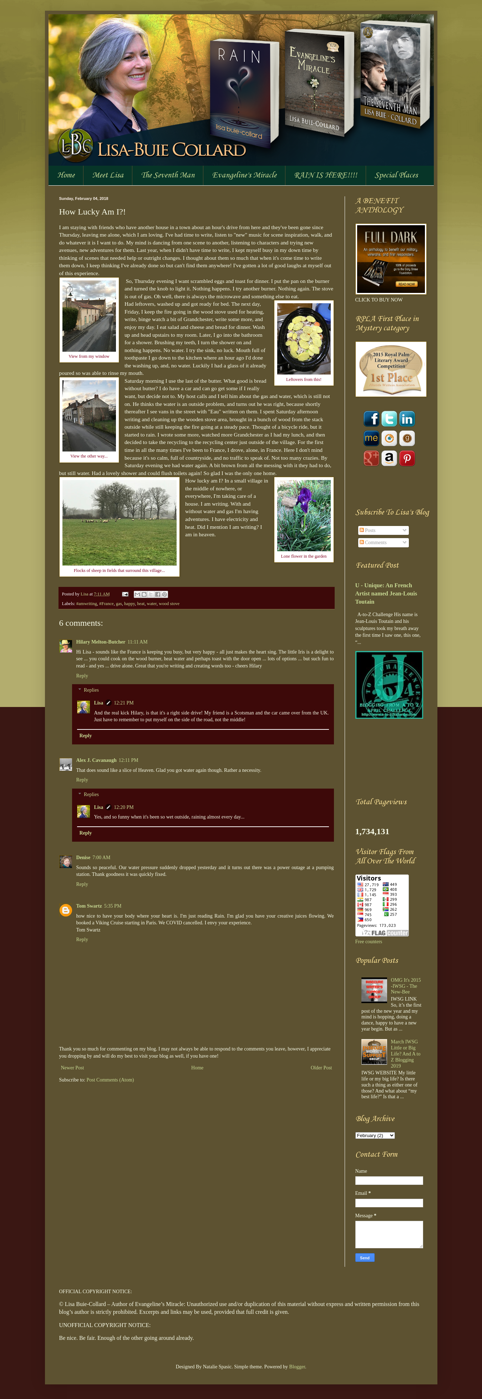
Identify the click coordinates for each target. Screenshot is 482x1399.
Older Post (321, 1067)
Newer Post (72, 1067)
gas (119, 603)
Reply (82, 675)
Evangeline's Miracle (244, 175)
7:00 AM (101, 857)
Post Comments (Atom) (110, 1080)
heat (140, 603)
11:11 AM (138, 642)
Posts (368, 530)
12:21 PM (124, 703)
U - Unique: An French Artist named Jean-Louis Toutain (386, 593)
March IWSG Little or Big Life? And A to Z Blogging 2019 (406, 1053)
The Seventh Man (167, 175)
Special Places (396, 175)
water (152, 603)
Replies (91, 690)
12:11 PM (128, 760)
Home (66, 175)
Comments (373, 542)
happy (129, 603)
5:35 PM (113, 906)
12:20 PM (124, 807)
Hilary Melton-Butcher (101, 642)
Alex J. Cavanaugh (96, 760)
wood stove (169, 603)
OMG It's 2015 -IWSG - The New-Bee (406, 986)
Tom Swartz (89, 906)
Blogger (297, 1366)
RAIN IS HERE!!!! (325, 175)
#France (106, 603)
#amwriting (86, 603)
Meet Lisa (107, 175)
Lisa (85, 594)
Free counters (368, 941)
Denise (83, 857)
